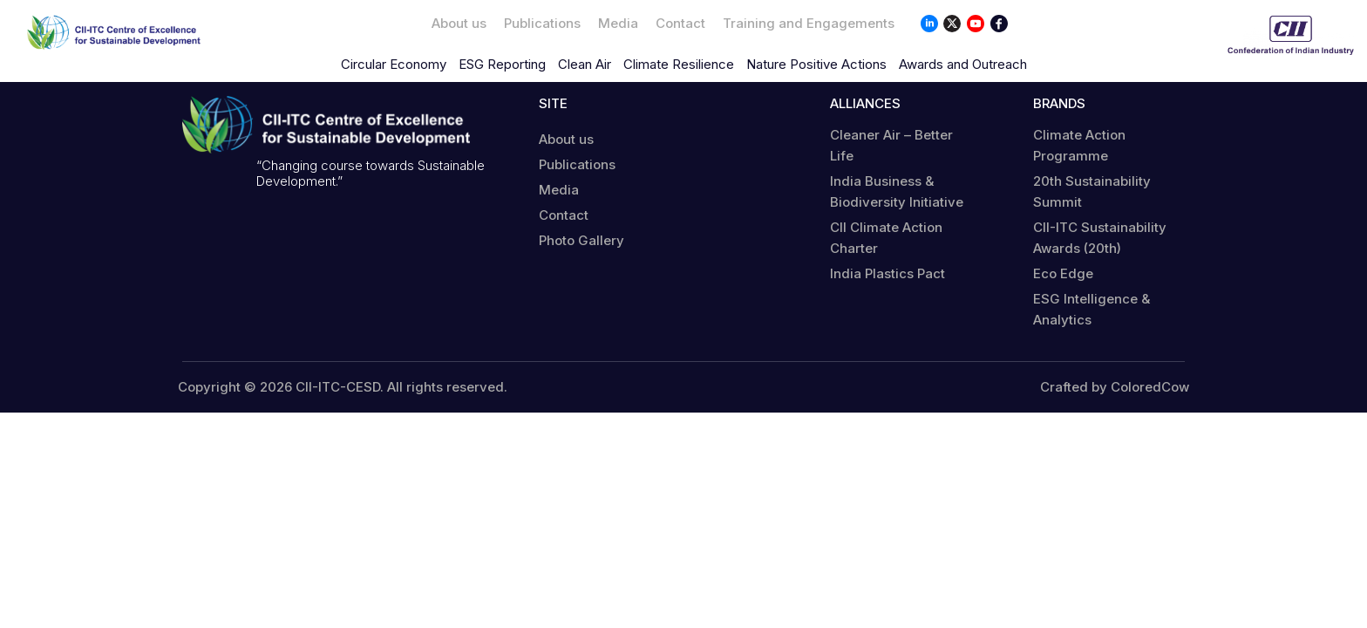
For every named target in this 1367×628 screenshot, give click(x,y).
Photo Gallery (581, 240)
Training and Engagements (808, 23)
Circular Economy (393, 64)
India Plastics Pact (887, 273)
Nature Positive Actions (816, 64)
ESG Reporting (502, 64)
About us (459, 23)
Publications (542, 23)
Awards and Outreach (963, 64)
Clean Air (584, 64)
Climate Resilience (678, 64)
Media (618, 23)
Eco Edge (1063, 273)
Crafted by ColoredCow (1114, 387)
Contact (680, 23)
